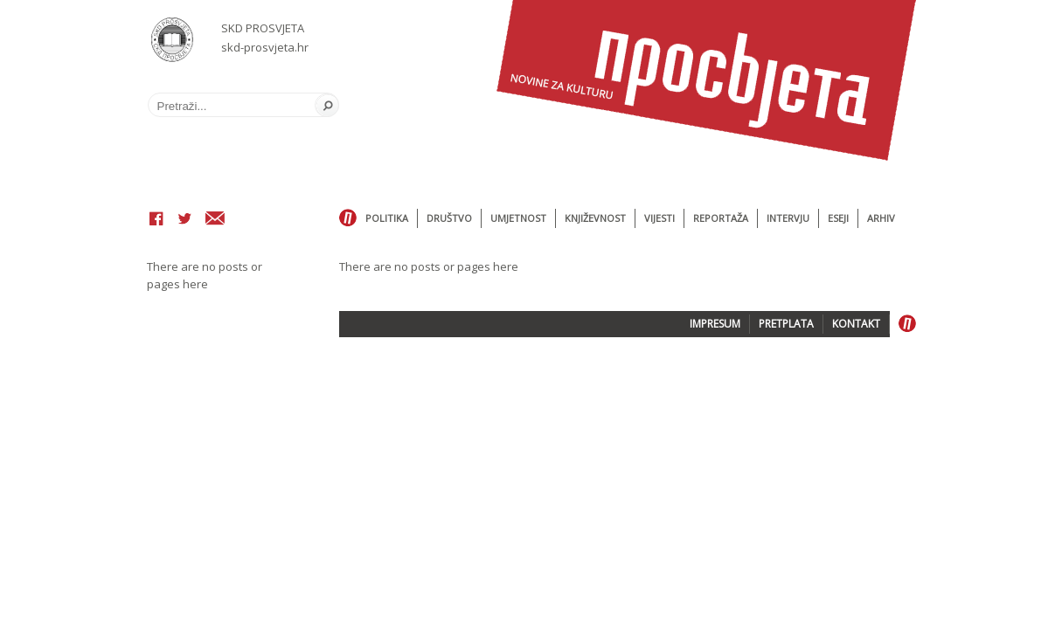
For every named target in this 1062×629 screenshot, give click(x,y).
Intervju (788, 218)
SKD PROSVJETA (262, 28)
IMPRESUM (715, 323)
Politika (386, 218)
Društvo (449, 218)
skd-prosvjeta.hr (265, 47)
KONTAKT (856, 323)
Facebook (156, 220)
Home (348, 218)
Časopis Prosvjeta (706, 80)
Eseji (838, 218)
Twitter (184, 220)
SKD (172, 39)
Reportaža (720, 218)
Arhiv (881, 218)
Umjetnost (518, 218)
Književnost (595, 218)
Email (215, 220)
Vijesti (659, 218)
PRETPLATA (786, 323)
